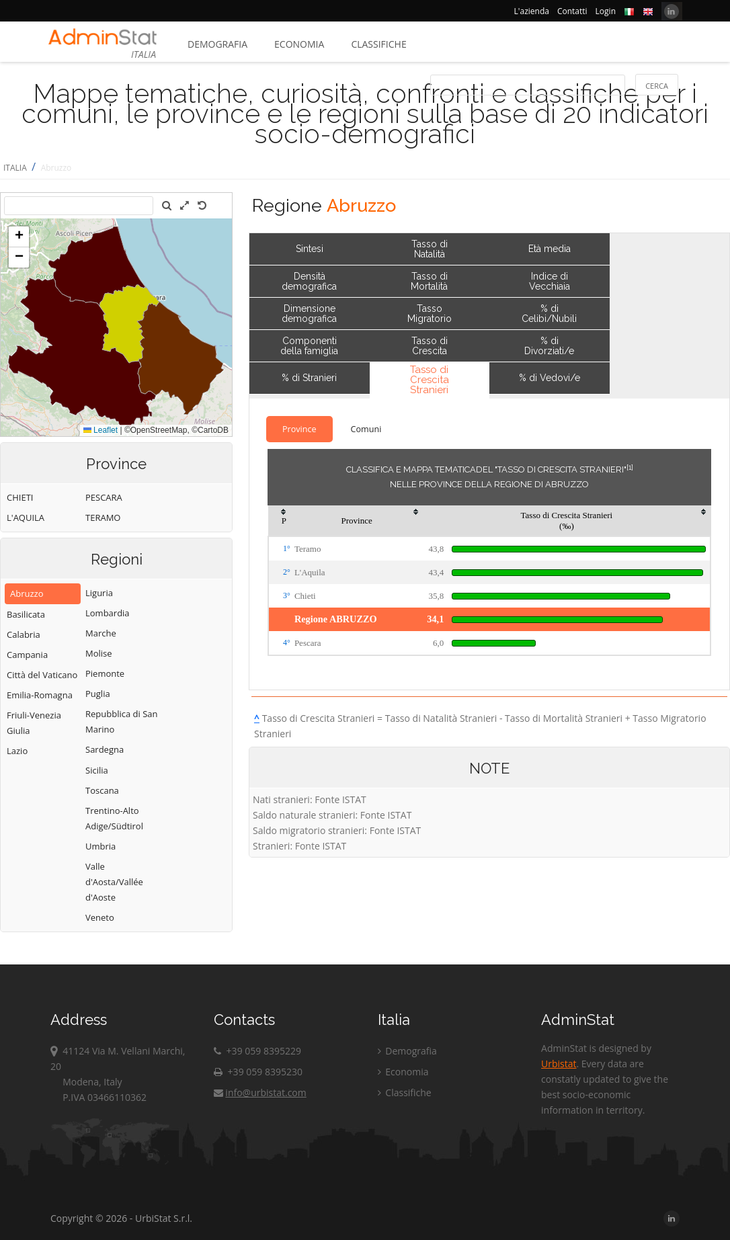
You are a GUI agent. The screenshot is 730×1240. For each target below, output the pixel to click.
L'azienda (531, 11)
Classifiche (378, 44)
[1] (629, 467)
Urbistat (558, 1063)
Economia (299, 44)
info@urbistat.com (260, 1092)
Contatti (572, 11)
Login (606, 11)
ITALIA (15, 167)
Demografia (217, 44)
